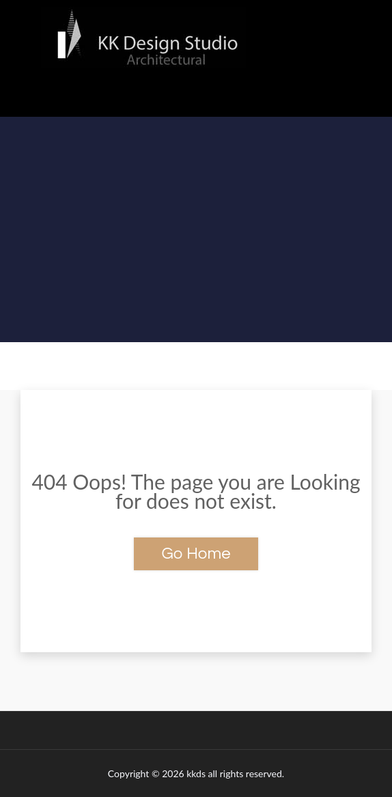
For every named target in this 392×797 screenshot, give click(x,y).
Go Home (195, 553)
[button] (196, 96)
